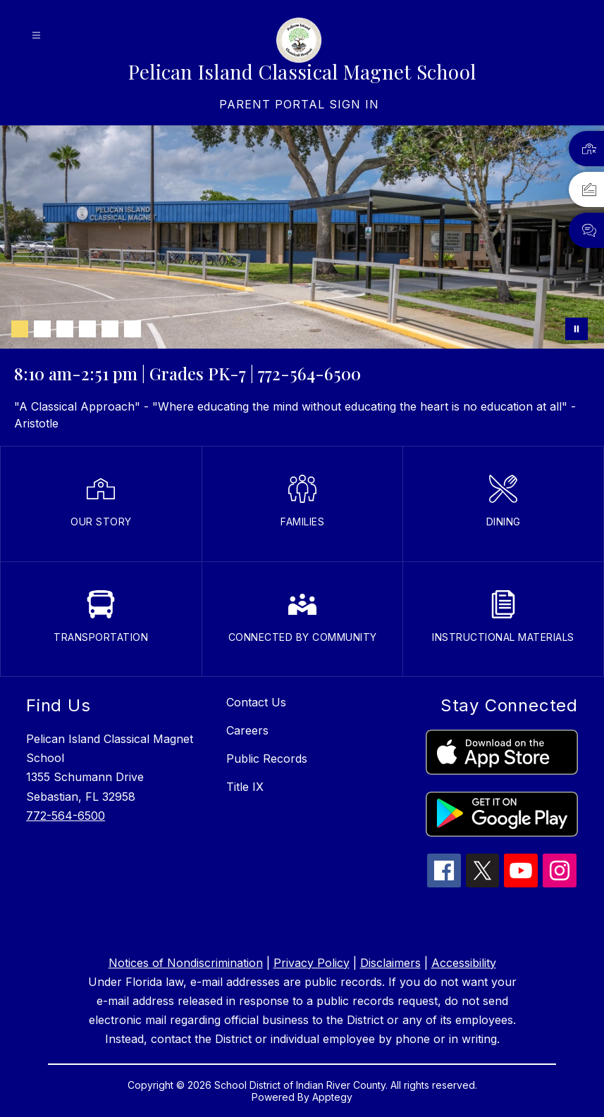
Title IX (245, 787)
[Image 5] (109, 328)
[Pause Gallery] (576, 329)
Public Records (266, 758)
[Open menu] (36, 35)
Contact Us (256, 702)
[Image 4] (87, 328)
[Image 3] (64, 328)
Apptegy (332, 1097)
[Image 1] (19, 328)
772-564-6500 (65, 816)
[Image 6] (132, 328)
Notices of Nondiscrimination (186, 963)
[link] (299, 104)
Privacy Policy (311, 963)
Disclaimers (390, 963)
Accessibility (463, 963)
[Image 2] (42, 328)
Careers (247, 730)
